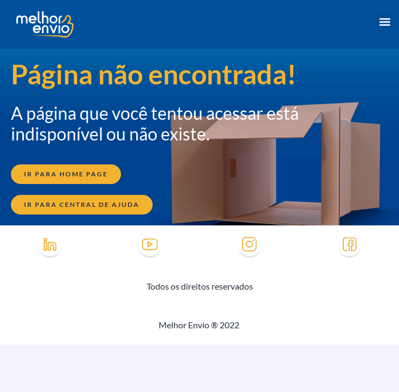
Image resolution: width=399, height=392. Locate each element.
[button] (385, 22)
